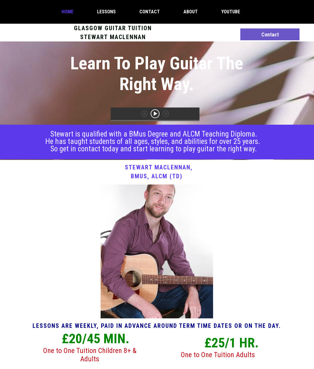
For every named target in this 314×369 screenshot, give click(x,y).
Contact (149, 12)
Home (67, 12)
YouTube (230, 12)
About (190, 12)
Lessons (106, 12)
